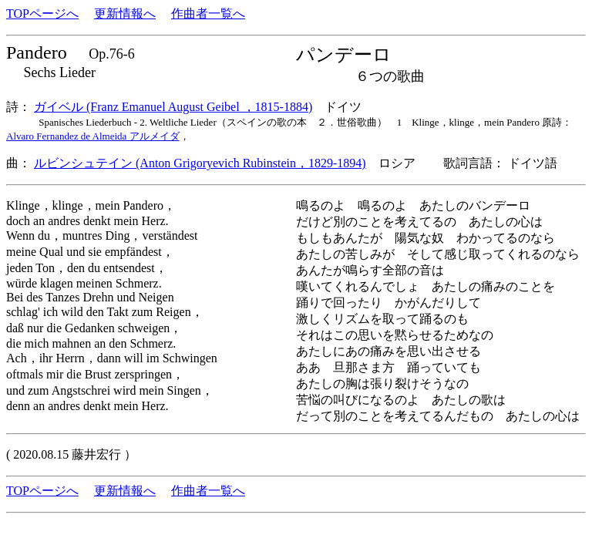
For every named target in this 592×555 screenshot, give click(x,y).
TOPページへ (42, 13)
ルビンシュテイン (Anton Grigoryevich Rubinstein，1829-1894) (200, 163)
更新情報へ (125, 13)
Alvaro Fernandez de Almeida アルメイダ (93, 136)
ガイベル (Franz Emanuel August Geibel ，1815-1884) (173, 106)
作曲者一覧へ (208, 13)
